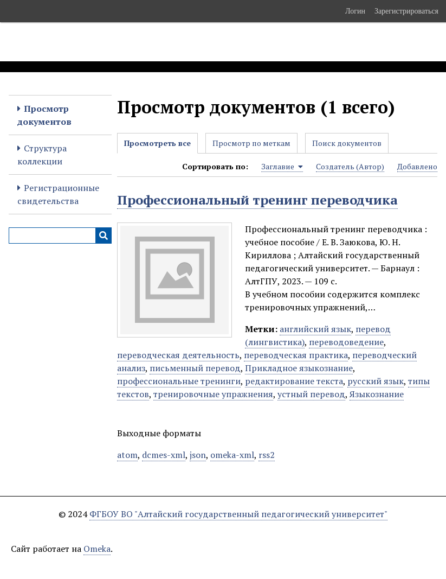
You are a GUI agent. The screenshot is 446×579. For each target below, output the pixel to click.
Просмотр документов (44, 115)
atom (127, 455)
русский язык (375, 381)
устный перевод (311, 394)
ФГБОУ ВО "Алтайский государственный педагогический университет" (238, 514)
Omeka (97, 549)
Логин (355, 11)
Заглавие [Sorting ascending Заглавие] (282, 166)
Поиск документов (347, 143)
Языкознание (377, 394)
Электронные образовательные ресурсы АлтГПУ (202, 41)
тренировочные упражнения (213, 394)
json (198, 455)
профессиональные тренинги (179, 381)
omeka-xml (232, 455)
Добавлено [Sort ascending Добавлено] (417, 166)
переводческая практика (296, 355)
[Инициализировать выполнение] (103, 235)
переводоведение (346, 342)
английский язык (315, 329)
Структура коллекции (42, 154)
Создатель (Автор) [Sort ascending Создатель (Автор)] (350, 166)
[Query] (60, 235)
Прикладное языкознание (299, 368)
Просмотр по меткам (251, 143)
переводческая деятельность (178, 355)
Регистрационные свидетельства (58, 194)
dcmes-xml (163, 455)
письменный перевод (195, 368)
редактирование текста (294, 381)
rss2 (266, 455)
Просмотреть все (157, 143)
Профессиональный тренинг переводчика (257, 199)
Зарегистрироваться (406, 11)
